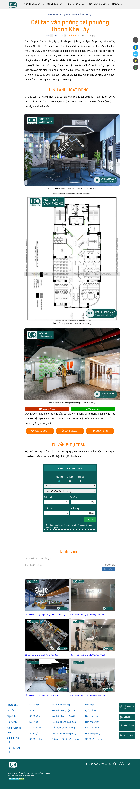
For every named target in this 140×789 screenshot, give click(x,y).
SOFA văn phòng (93, 739)
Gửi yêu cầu (100, 430)
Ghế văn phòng (92, 733)
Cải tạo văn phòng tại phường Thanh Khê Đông (45, 614)
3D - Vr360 (128, 735)
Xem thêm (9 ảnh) (47, 409)
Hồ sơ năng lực (129, 707)
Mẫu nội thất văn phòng (63, 728)
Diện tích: (56, 500)
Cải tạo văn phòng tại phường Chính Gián (88, 695)
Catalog (127, 717)
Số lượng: (82, 511)
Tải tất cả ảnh (93, 409)
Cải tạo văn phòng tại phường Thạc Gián (87, 614)
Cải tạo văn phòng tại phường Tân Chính (42, 655)
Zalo (135, 54)
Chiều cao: (56, 511)
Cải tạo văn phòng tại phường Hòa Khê (41, 695)
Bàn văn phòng (92, 728)
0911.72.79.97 (40, 430)
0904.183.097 (70, 430)
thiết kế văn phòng (67, 733)
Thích (46, 35)
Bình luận (59, 35)
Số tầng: (83, 500)
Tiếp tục (90, 520)
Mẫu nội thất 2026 (129, 726)
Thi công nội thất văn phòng (65, 739)
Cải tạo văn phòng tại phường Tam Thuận (88, 655)
